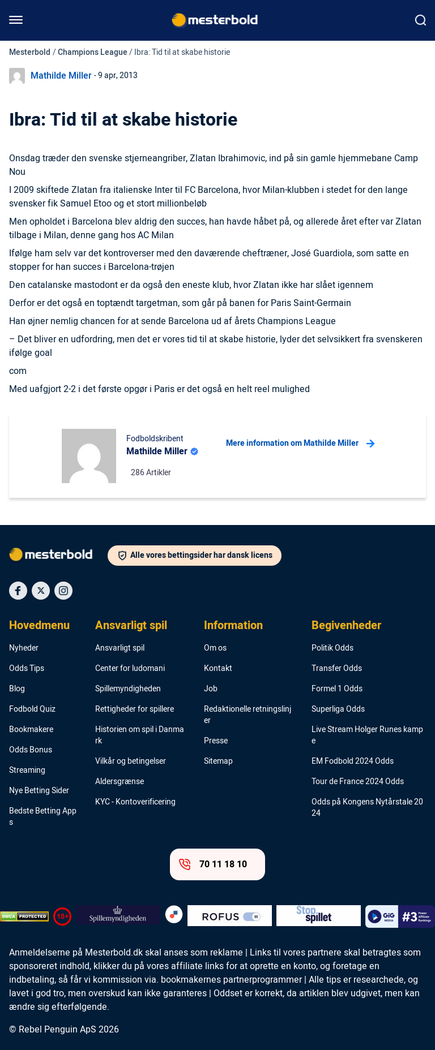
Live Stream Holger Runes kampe (367, 735)
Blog (17, 689)
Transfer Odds (337, 668)
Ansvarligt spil (131, 626)
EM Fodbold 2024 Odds (353, 761)
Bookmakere (31, 729)
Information (233, 626)
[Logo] (58, 556)
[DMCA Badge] (24, 916)
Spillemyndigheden (128, 689)
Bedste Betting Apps (42, 817)
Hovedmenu (39, 626)
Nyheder (24, 648)
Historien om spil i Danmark (139, 735)
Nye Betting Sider (39, 791)
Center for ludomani (130, 668)
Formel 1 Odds (337, 689)
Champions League (92, 52)
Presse (216, 741)
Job (211, 689)
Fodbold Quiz (32, 709)
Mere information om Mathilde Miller (300, 443)
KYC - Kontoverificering (135, 802)
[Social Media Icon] (18, 591)
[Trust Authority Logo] (118, 916)
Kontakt (218, 668)
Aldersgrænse (119, 781)
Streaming (27, 770)
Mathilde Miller (61, 76)
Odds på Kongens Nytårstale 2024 (367, 808)
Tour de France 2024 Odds (358, 781)
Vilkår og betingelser (130, 761)
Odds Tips (26, 668)
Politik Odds (332, 648)
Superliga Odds (338, 709)
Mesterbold (29, 52)
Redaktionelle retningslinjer (247, 715)
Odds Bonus (30, 750)
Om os (215, 648)
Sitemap (218, 761)
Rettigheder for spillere (134, 709)
